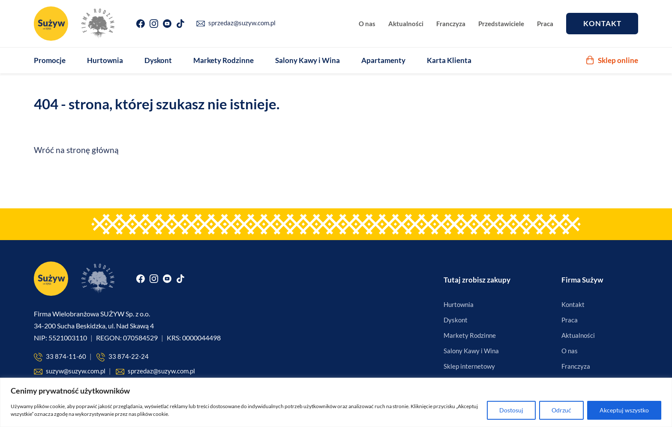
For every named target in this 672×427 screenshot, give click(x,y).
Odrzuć (561, 410)
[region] (336, 402)
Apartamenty (383, 60)
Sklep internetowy (469, 366)
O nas (367, 23)
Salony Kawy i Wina (307, 60)
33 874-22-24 (122, 356)
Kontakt (602, 23)
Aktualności (405, 23)
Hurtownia (105, 60)
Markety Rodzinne (223, 60)
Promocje (50, 60)
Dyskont (158, 60)
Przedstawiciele (501, 23)
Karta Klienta (449, 60)
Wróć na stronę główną (76, 150)
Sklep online (612, 60)
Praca (545, 23)
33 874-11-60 (60, 356)
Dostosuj (511, 410)
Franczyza (450, 23)
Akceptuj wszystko (624, 410)
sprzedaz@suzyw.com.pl (236, 23)
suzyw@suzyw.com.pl (69, 371)
